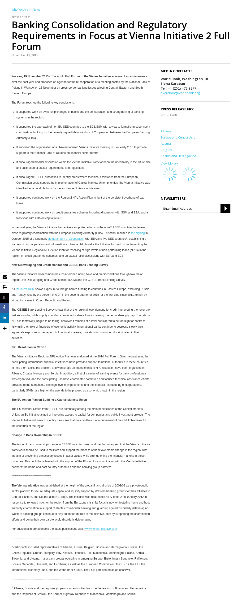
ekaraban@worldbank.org (180, 93)
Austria (166, 143)
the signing (138, 233)
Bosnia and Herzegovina (178, 156)
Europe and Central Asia (178, 137)
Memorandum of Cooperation (66, 238)
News (36, 10)
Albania (166, 131)
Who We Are (20, 10)
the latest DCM (25, 289)
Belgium (166, 150)
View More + (169, 163)
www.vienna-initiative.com (100, 528)
